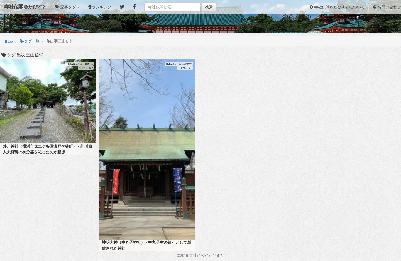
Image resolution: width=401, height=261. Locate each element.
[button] (67, 7)
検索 (209, 7)
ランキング (101, 7)
